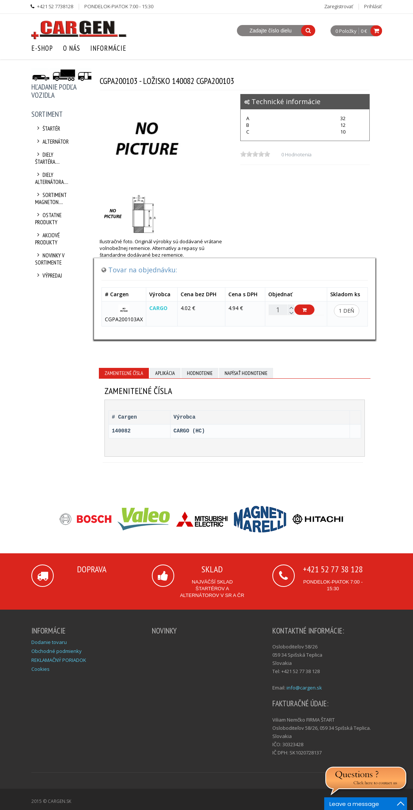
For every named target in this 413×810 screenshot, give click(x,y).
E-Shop (42, 48)
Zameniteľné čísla (123, 373)
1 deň (346, 310)
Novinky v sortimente (50, 259)
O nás (71, 48)
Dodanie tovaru (49, 642)
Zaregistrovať (338, 6)
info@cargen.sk (304, 687)
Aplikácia (165, 373)
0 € (364, 31)
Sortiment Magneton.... (51, 198)
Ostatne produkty (48, 219)
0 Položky (346, 31)
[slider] (255, 154)
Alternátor (52, 141)
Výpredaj (48, 275)
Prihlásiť (373, 6)
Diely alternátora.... (51, 178)
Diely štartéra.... (47, 158)
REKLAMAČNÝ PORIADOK (58, 660)
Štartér (47, 128)
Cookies (40, 669)
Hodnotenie (200, 373)
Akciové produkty (47, 239)
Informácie (108, 48)
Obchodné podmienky (56, 651)
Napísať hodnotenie (246, 373)
